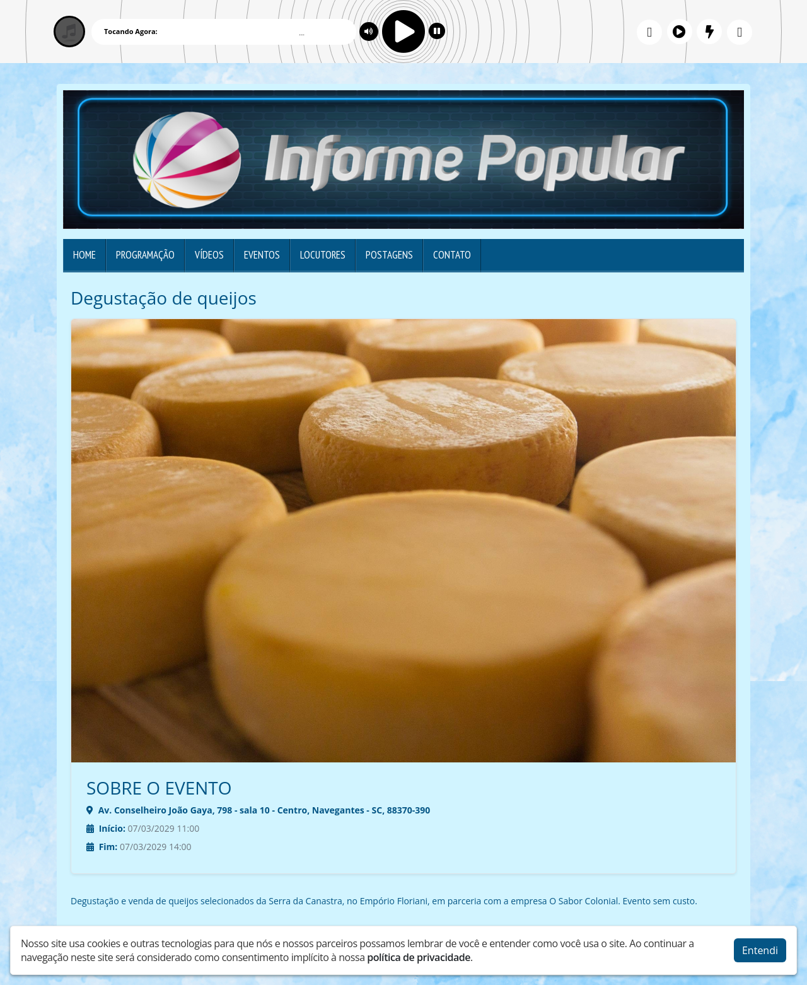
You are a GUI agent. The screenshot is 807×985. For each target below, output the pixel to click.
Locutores (322, 255)
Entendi (760, 947)
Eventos (262, 255)
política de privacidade (418, 954)
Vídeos (209, 255)
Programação (145, 255)
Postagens (389, 255)
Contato (452, 255)
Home (84, 255)
